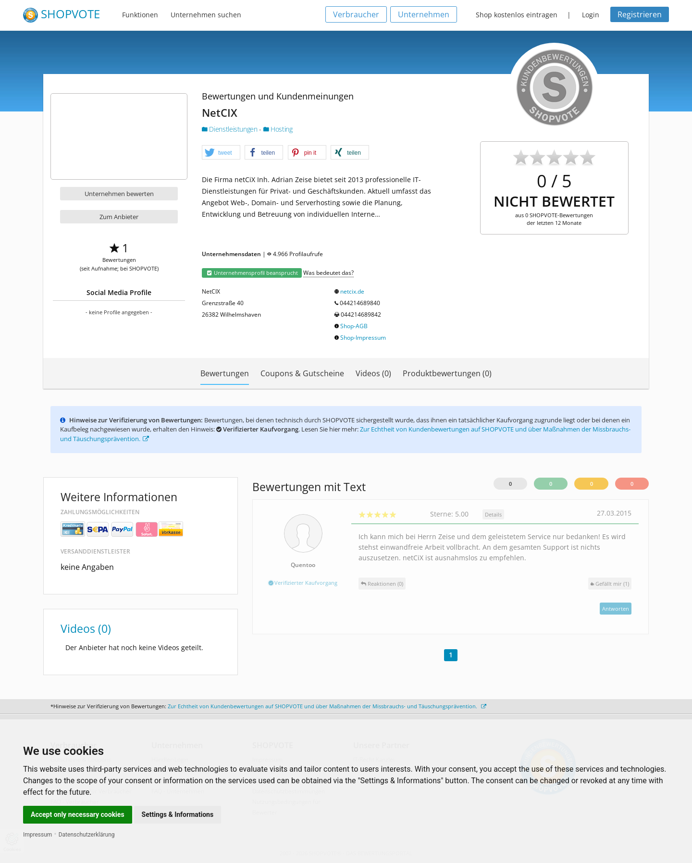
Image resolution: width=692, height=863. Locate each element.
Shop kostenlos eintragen (516, 14)
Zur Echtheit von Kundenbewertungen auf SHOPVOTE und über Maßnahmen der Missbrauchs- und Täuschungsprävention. (327, 706)
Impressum (37, 834)
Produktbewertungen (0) (447, 373)
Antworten (615, 608)
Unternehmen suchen (206, 14)
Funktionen (140, 14)
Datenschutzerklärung (87, 834)
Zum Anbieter (118, 216)
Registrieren (640, 14)
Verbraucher (356, 14)
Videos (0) (373, 373)
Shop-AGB (354, 326)
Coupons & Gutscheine (302, 373)
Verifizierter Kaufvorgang (303, 582)
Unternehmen (423, 14)
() (610, 583)
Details (493, 514)
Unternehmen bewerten (119, 193)
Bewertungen (224, 373)
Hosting (278, 129)
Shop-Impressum (363, 337)
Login (590, 14)
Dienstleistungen (230, 129)
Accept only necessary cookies (77, 814)
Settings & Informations (178, 814)
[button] (221, 153)
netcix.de (352, 291)
